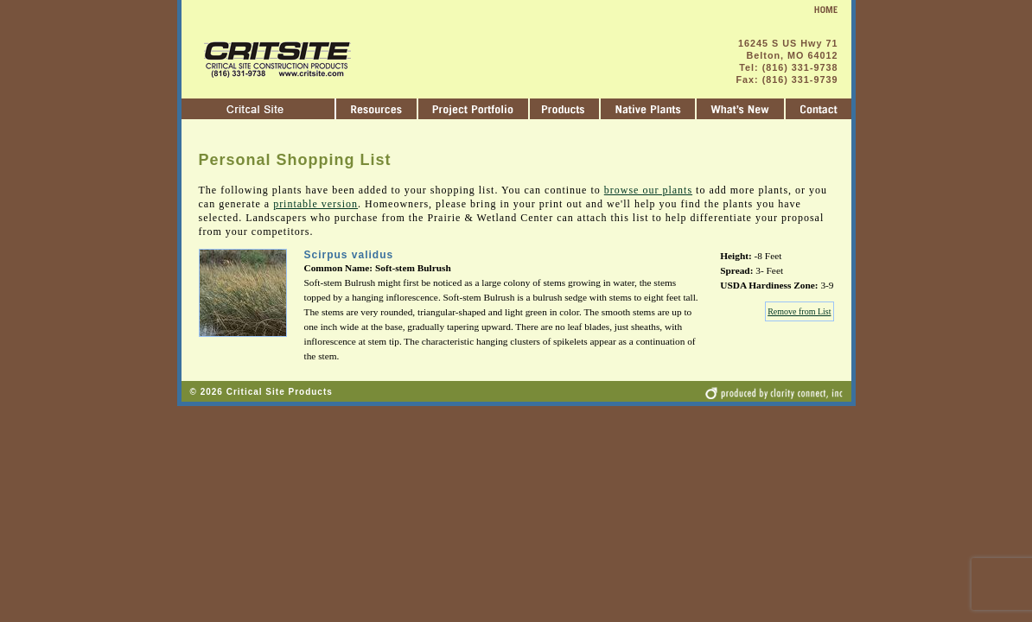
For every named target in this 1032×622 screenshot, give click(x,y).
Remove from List (799, 311)
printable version (315, 204)
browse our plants (648, 190)
